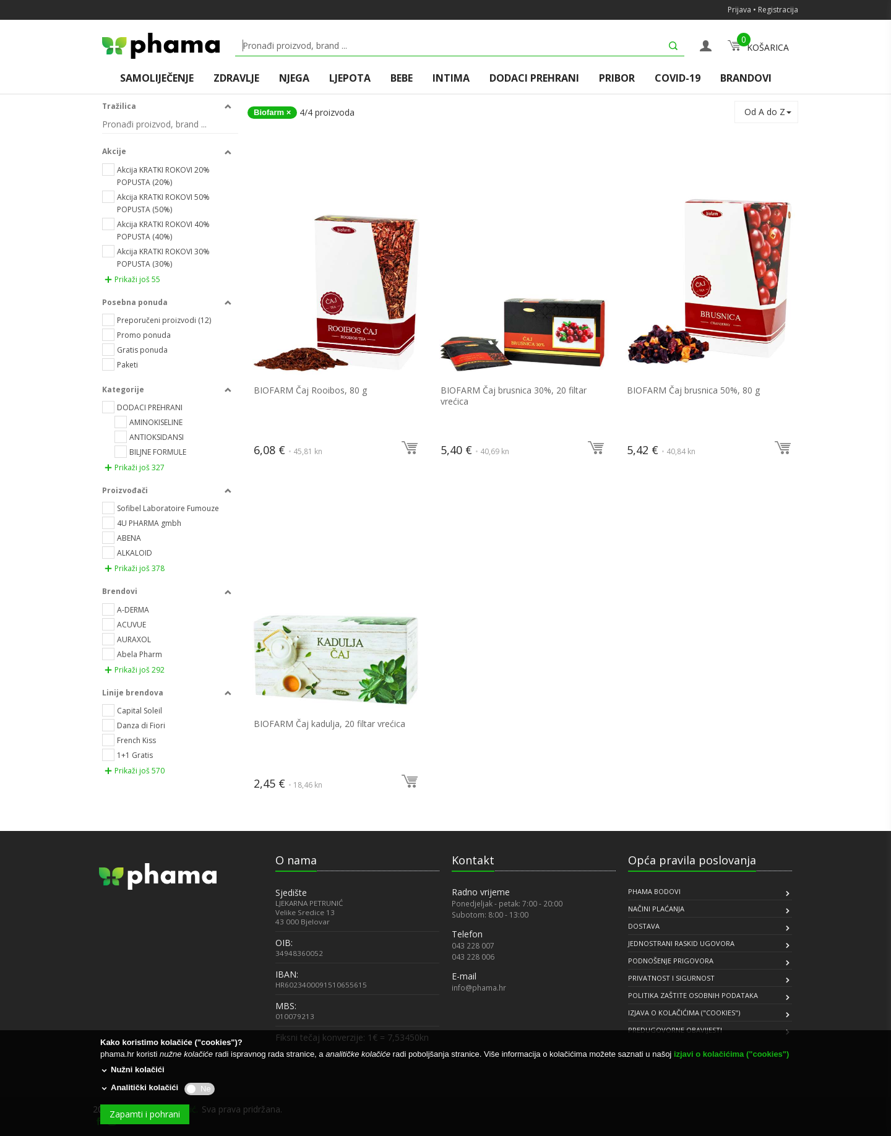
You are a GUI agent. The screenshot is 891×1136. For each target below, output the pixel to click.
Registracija (778, 9)
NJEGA (294, 78)
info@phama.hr (479, 987)
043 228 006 (473, 957)
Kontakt (473, 860)
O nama (296, 860)
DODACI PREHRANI (534, 78)
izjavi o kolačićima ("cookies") (731, 1054)
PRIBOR (617, 78)
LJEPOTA (350, 78)
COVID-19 (677, 78)
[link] (130, 986)
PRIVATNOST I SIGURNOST (671, 978)
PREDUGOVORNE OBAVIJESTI (675, 1030)
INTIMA (451, 78)
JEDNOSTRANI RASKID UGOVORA (681, 943)
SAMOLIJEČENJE (157, 78)
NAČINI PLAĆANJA (656, 908)
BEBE (401, 78)
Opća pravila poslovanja (692, 860)
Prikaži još (132, 279)
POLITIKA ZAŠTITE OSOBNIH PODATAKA (693, 995)
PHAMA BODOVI (654, 891)
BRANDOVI (746, 78)
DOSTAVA (644, 926)
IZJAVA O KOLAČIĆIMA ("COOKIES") (684, 1012)
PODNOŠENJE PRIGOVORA (670, 960)
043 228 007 (473, 945)
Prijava (739, 9)
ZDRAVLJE (236, 78)
